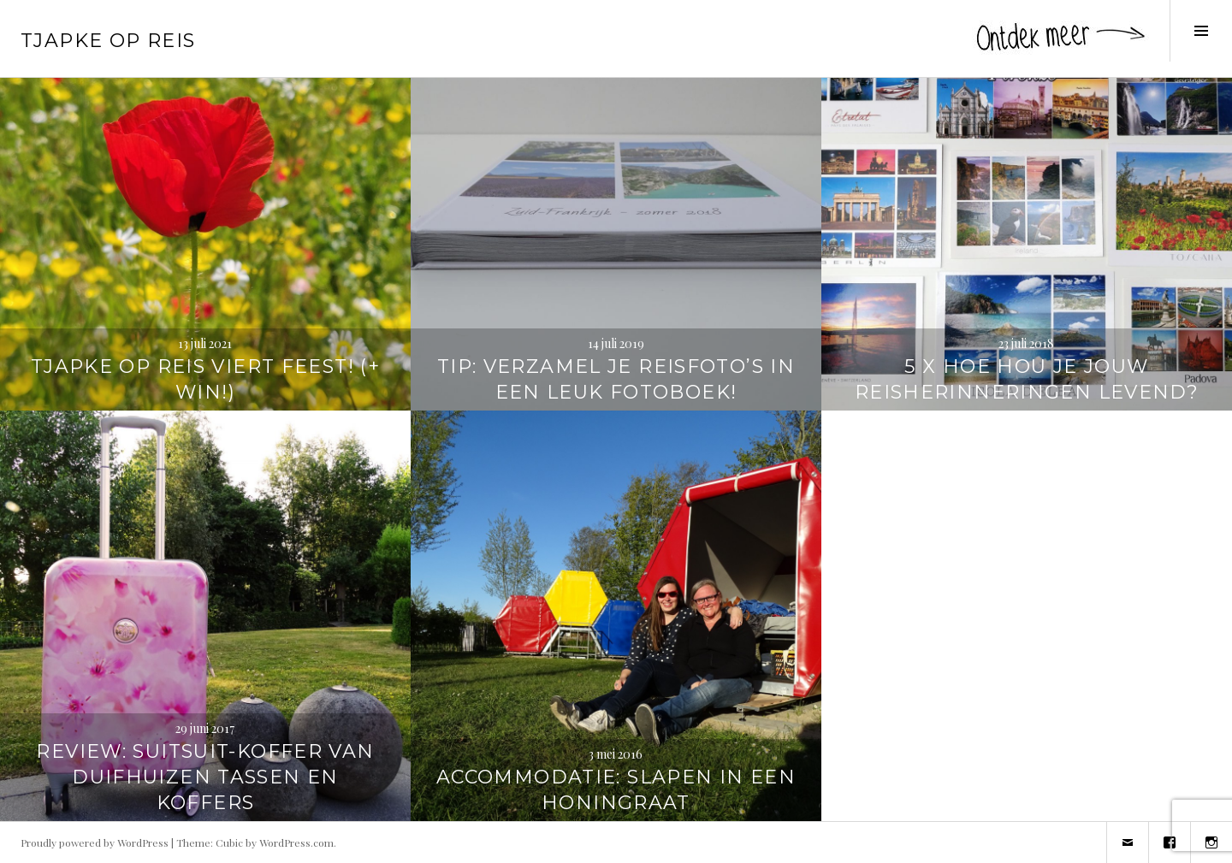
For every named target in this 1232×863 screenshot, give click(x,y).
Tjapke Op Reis (108, 40)
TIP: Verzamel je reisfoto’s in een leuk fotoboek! (616, 379)
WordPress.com (296, 842)
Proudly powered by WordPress (95, 842)
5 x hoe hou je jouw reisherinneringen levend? (1027, 379)
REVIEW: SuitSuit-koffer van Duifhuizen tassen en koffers (205, 777)
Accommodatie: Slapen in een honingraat (616, 789)
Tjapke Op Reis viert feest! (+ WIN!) (205, 379)
